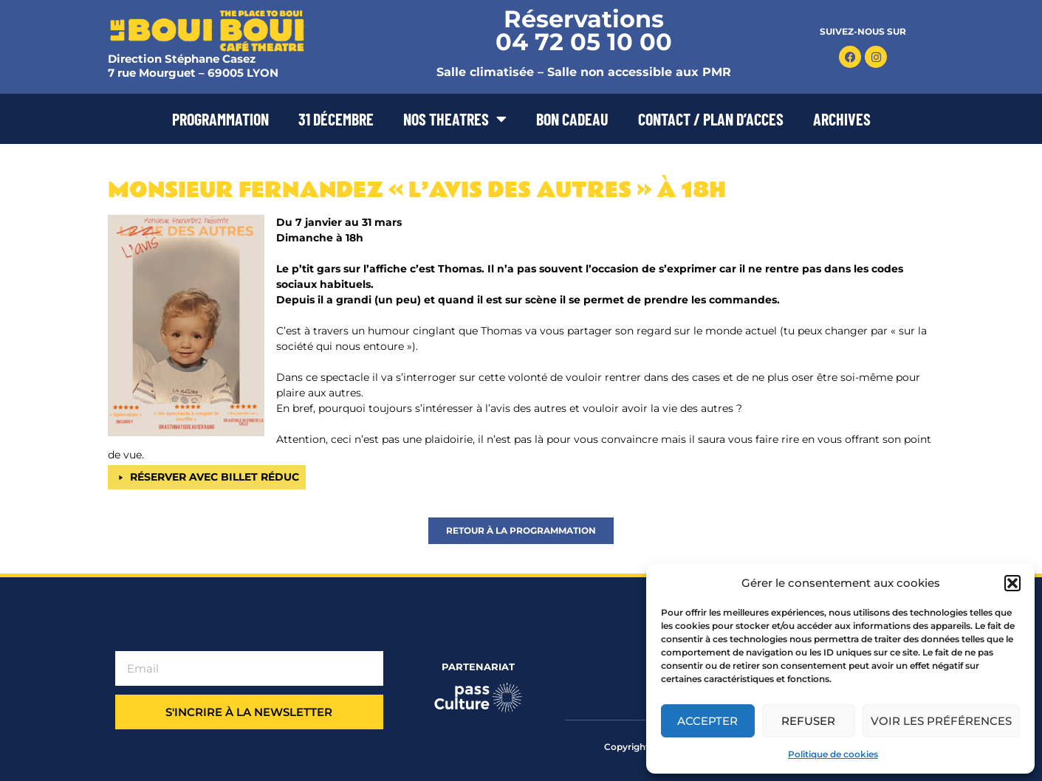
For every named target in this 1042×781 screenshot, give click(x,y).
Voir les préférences (941, 721)
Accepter (707, 721)
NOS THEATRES (455, 118)
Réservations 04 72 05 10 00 (584, 30)
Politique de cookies (833, 754)
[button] (1012, 583)
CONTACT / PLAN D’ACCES (711, 118)
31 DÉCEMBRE (336, 118)
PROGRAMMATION (220, 118)
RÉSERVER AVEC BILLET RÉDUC (214, 477)
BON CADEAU (572, 118)
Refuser (808, 721)
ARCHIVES (842, 118)
